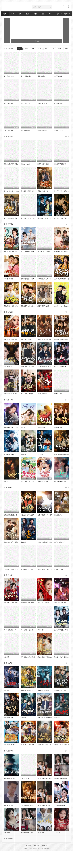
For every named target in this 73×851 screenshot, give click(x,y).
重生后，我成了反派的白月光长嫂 (14, 251)
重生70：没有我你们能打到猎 (12, 191)
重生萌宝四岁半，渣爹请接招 (29, 602)
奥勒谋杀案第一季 (9, 778)
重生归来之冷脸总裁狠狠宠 (62, 218)
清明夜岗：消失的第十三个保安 (46, 690)
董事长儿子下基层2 (26, 339)
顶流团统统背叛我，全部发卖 (12, 515)
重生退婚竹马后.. (9, 76)
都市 (42, 14)
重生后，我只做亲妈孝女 (11, 164)
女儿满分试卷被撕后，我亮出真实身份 (15, 454)
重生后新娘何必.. (26, 130)
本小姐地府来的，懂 (27, 569)
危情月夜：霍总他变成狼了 (45, 542)
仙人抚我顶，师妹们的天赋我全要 (31, 745)
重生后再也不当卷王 (43, 164)
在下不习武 (40, 630)
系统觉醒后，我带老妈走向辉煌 (13, 306)
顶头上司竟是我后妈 (27, 394)
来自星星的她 (58, 515)
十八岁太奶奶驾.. (59, 130)
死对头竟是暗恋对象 (60, 366)
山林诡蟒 (23, 717)
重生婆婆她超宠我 (42, 191)
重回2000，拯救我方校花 (44, 218)
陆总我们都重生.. (59, 76)
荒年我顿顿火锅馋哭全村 (61, 279)
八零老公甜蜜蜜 (8, 279)
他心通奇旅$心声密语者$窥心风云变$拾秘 (49, 805)
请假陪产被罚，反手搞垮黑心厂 (13, 394)
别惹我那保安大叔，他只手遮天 (46, 745)
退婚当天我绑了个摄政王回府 (46, 657)
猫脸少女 (57, 717)
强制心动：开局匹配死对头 (12, 569)
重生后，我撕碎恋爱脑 (10, 218)
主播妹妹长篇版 (8, 805)
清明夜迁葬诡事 (8, 717)
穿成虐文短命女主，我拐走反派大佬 (48, 279)
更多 (67, 136)
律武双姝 (23, 542)
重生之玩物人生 (25, 164)
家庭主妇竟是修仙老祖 (10, 339)
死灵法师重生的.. (42, 130)
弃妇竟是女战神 (42, 394)
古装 (50, 14)
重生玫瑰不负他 (42, 103)
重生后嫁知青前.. (9, 103)
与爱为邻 (23, 427)
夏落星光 (23, 454)
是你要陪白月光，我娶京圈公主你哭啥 (15, 542)
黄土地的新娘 (41, 427)
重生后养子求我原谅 (60, 164)
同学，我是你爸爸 (59, 542)
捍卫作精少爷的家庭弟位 (61, 454)
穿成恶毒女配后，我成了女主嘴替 (31, 251)
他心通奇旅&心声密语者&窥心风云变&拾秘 (50, 778)
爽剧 (27, 14)
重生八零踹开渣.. (26, 103)
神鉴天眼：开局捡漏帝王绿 (29, 515)
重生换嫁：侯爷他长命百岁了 (29, 218)
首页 (4, 14)
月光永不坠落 (25, 778)
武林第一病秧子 (59, 394)
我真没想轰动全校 (9, 745)
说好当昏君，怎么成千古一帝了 (30, 630)
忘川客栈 (6, 690)
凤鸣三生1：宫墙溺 (43, 602)
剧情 (66, 48)
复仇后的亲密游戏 (59, 805)
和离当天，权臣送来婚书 (11, 602)
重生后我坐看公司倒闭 (27, 191)
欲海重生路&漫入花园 (27, 805)
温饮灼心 (6, 481)
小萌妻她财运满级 (42, 481)
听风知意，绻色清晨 (60, 602)
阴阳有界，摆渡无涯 (27, 690)
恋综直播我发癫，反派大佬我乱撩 (31, 481)
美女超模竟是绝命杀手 (61, 339)
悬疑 (59, 48)
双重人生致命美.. (9, 130)
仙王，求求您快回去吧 (61, 630)
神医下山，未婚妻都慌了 (44, 717)
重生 (12, 14)
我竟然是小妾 (8, 366)
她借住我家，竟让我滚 (27, 366)
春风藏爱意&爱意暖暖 (60, 778)
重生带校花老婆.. (26, 76)
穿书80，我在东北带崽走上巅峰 (46, 251)
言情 (35, 14)
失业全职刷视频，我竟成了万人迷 (47, 366)
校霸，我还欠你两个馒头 (44, 515)
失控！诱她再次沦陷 (60, 481)
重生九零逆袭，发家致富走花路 (63, 191)
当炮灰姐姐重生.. (59, 103)
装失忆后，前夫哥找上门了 (45, 569)
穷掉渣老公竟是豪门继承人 (45, 339)
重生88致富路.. (41, 76)
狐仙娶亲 (6, 657)
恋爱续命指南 (58, 427)
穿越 (20, 14)
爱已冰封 (40, 454)
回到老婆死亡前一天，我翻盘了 (30, 306)
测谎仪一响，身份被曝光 (61, 745)
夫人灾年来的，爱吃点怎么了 (63, 306)
